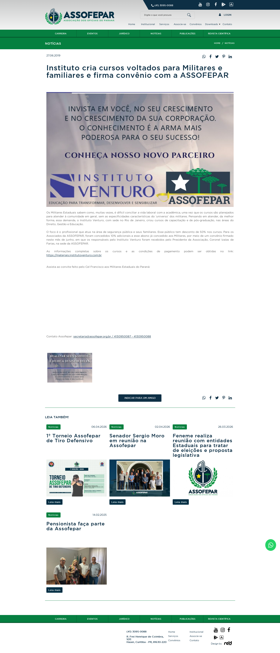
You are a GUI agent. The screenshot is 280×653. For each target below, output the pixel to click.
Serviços (164, 24)
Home (131, 24)
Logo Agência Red (228, 643)
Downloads (211, 24)
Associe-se (180, 24)
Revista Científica (219, 33)
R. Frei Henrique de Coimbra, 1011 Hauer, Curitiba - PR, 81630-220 (146, 639)
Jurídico (124, 33)
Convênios (196, 24)
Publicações (187, 33)
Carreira (61, 33)
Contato (227, 24)
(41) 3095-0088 (163, 5)
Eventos (92, 33)
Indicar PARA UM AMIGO (140, 398)
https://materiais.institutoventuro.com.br (74, 255)
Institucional (148, 24)
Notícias (156, 33)
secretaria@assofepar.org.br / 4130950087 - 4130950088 (112, 336)
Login (225, 14)
